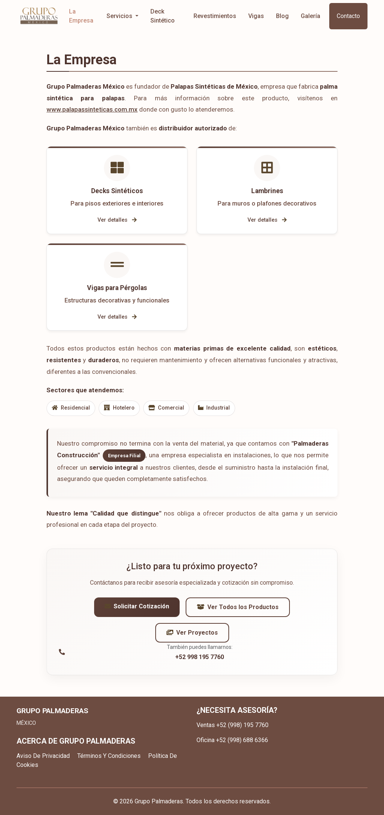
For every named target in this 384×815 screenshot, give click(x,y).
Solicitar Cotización (137, 609)
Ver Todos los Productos (238, 610)
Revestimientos (215, 16)
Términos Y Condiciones (109, 755)
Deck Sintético (162, 16)
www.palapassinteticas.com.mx (92, 109)
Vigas (256, 16)
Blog (282, 16)
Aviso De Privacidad (43, 755)
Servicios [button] (120, 16)
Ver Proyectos (192, 636)
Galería (310, 16)
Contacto (348, 16)
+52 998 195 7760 (199, 660)
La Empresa (81, 16)
